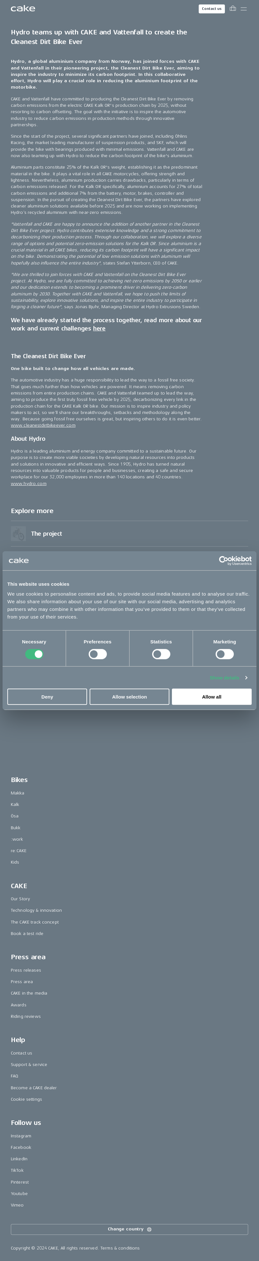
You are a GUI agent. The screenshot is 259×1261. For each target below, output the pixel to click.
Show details (225, 677)
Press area (22, 1222)
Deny (47, 696)
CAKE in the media (29, 1233)
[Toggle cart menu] (232, 9)
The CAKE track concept (35, 1162)
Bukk (16, 1067)
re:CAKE (18, 1091)
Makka (18, 1033)
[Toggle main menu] (243, 9)
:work (17, 1079)
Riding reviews (26, 1256)
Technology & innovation (36, 1150)
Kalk (15, 1044)
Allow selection (129, 696)
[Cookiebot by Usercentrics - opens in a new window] (224, 560)
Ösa (14, 1056)
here (99, 410)
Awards (18, 1245)
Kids (15, 1102)
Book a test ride (27, 1173)
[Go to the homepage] (23, 9)
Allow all (211, 696)
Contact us (212, 9)
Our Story (20, 1139)
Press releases (26, 1210)
